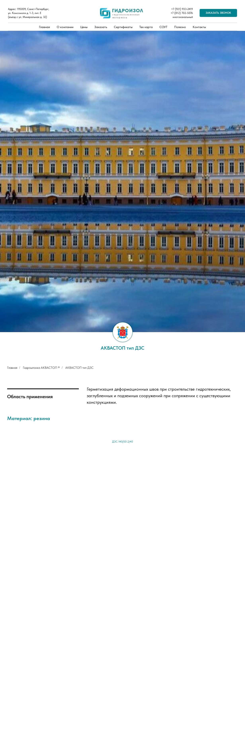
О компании (65, 27)
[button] (218, 13)
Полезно (180, 27)
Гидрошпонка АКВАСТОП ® (41, 368)
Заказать (100, 27)
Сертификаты (123, 27)
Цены (84, 27)
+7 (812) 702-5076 (182, 13)
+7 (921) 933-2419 (182, 9)
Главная (44, 27)
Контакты (199, 27)
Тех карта (146, 27)
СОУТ (163, 27)
